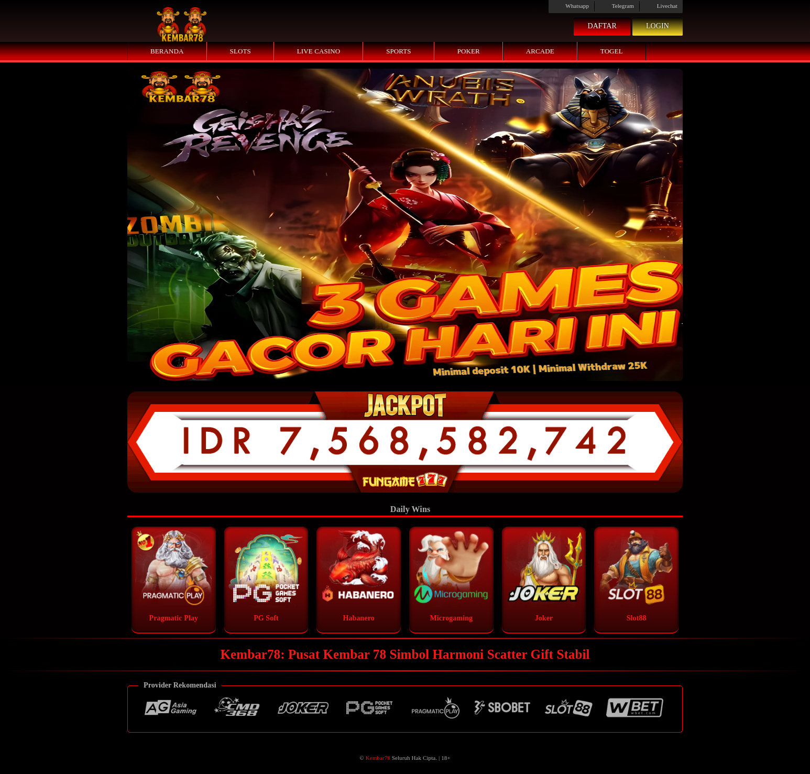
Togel (611, 51)
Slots (240, 51)
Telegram (617, 6)
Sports (398, 51)
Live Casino (318, 51)
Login (657, 26)
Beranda (167, 51)
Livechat (661, 6)
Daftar (602, 26)
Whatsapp (571, 6)
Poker (468, 51)
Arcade (540, 51)
